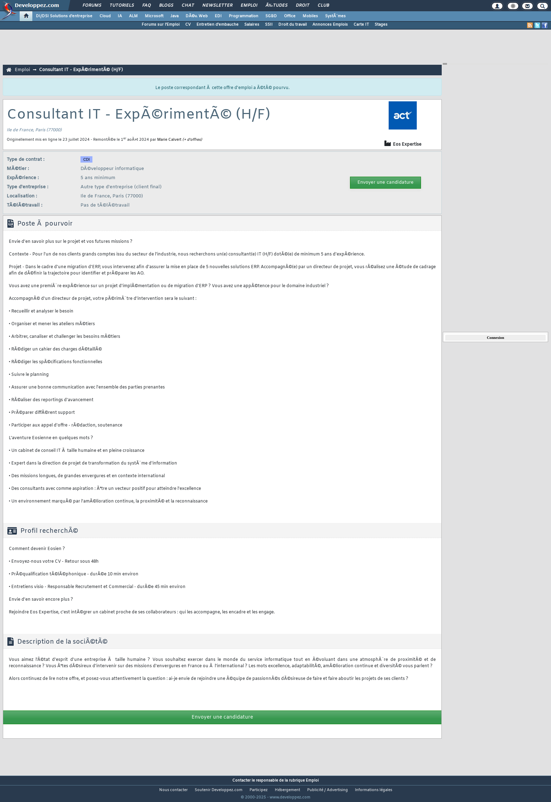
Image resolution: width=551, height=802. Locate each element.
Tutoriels (122, 5)
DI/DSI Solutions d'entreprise (64, 16)
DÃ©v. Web (197, 16)
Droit (302, 5)
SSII (269, 24)
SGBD (271, 16)
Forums (92, 5)
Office (290, 16)
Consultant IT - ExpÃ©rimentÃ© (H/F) (81, 70)
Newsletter (217, 5)
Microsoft (154, 16)
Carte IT (361, 24)
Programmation (243, 16)
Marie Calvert (169, 139)
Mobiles (310, 16)
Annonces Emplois (330, 24)
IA (120, 16)
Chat (188, 5)
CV (188, 24)
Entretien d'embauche (217, 24)
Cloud (105, 16)
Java (174, 16)
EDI (218, 16)
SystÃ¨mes (335, 16)
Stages (381, 24)
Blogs (166, 5)
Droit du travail (292, 24)
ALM (133, 16)
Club (323, 5)
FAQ (146, 5)
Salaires (251, 24)
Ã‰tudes (276, 5)
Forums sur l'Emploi (161, 24)
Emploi (249, 5)
